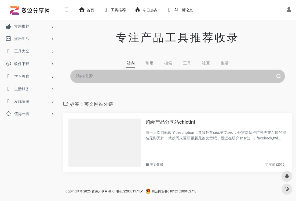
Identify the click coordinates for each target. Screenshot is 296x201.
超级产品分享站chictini (170, 122)
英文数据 (156, 164)
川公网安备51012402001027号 (170, 191)
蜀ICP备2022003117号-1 (126, 191)
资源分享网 (100, 191)
